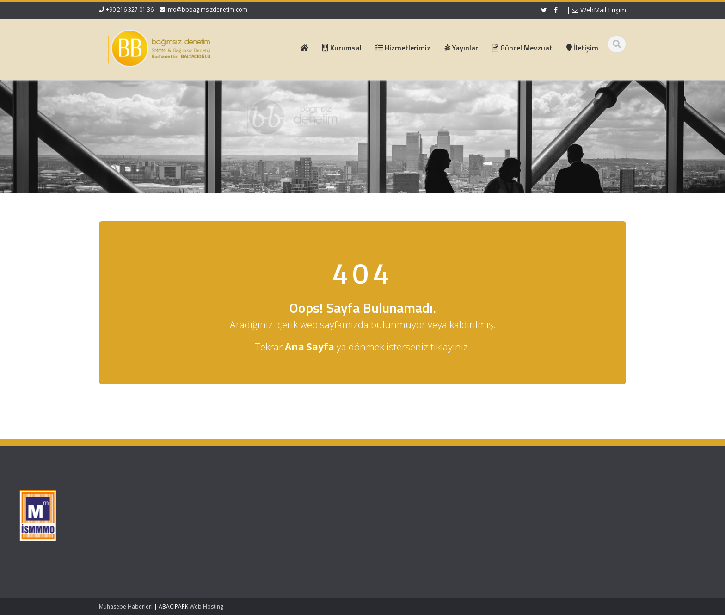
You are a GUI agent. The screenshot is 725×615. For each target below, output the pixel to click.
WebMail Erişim (599, 10)
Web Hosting (206, 606)
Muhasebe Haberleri (126, 606)
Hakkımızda (271, 506)
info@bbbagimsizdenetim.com (206, 9)
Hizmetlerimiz (274, 514)
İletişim (265, 532)
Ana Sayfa (269, 497)
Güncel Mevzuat (278, 523)
